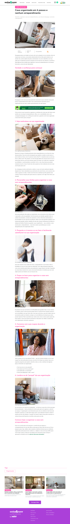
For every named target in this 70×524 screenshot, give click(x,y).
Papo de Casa (22, 2)
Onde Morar (49, 2)
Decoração (28, 2)
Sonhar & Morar (11, 1)
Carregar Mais (35, 502)
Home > (18, 7)
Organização (10, 471)
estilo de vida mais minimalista (36, 434)
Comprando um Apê (41, 2)
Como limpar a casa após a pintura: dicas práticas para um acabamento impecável (33, 493)
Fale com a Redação (50, 514)
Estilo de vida (34, 2)
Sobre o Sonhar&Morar (50, 512)
